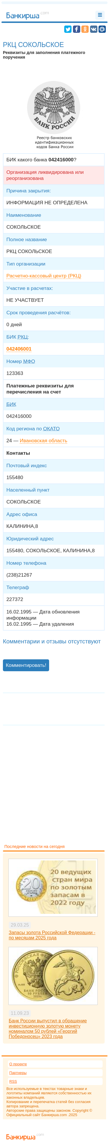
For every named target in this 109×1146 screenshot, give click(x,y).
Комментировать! (26, 665)
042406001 (18, 349)
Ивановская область (43, 440)
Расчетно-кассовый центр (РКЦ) (43, 276)
